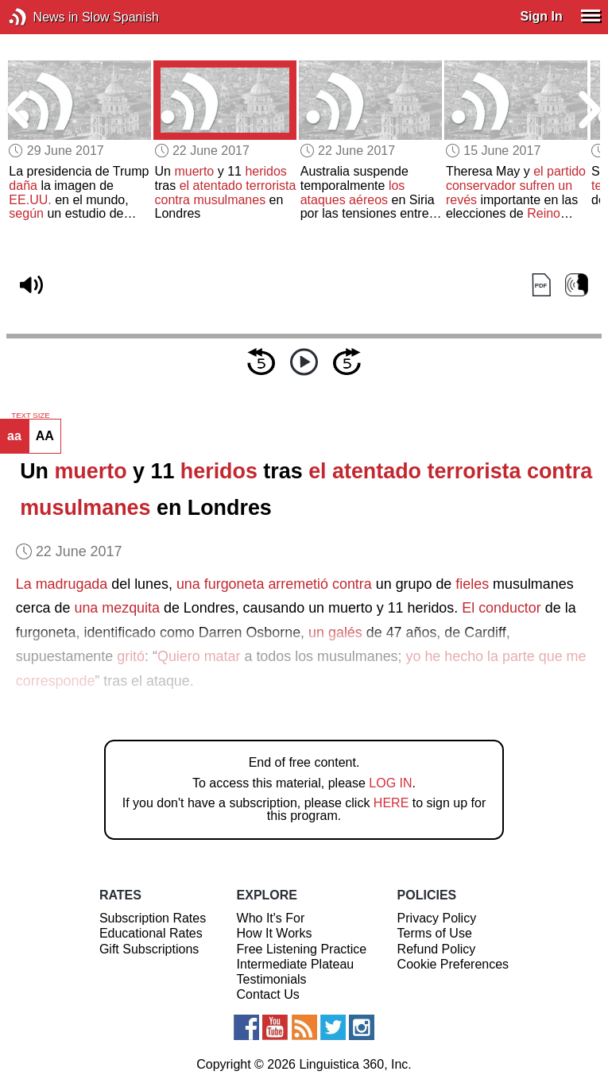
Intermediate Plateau (295, 964)
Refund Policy (436, 949)
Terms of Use (434, 933)
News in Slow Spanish (41, 17)
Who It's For (271, 918)
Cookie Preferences (453, 964)
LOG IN (390, 783)
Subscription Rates (152, 918)
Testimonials (272, 979)
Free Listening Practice (302, 949)
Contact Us (268, 994)
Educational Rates (151, 933)
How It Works (274, 933)
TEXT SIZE (30, 416)
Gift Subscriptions (149, 949)
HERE (391, 803)
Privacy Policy (437, 918)
